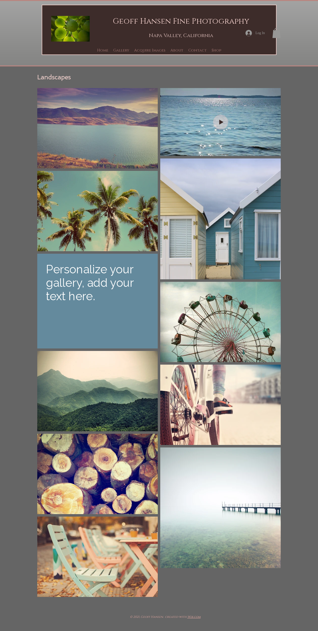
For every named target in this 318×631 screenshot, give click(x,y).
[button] (121, 50)
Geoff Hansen (142, 21)
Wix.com (194, 617)
